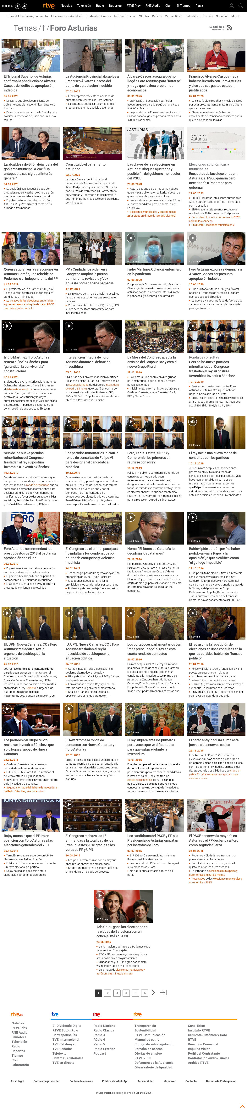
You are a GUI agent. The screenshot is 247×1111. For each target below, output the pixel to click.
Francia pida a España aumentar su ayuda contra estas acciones (214, 774)
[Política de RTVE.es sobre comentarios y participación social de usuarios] (221, 1081)
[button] (153, 993)
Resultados (198, 878)
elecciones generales (139, 779)
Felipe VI (31, 688)
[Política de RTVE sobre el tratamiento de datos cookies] (81, 1081)
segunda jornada (78, 384)
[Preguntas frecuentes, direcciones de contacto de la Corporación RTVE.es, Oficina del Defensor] (191, 1081)
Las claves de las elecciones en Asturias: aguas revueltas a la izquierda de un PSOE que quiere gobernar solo (29, 304)
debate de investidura (19, 389)
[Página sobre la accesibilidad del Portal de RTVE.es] (146, 1081)
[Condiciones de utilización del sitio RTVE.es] (17, 1081)
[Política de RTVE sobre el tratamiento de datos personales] (47, 1081)
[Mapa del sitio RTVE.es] (170, 1081)
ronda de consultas (37, 485)
